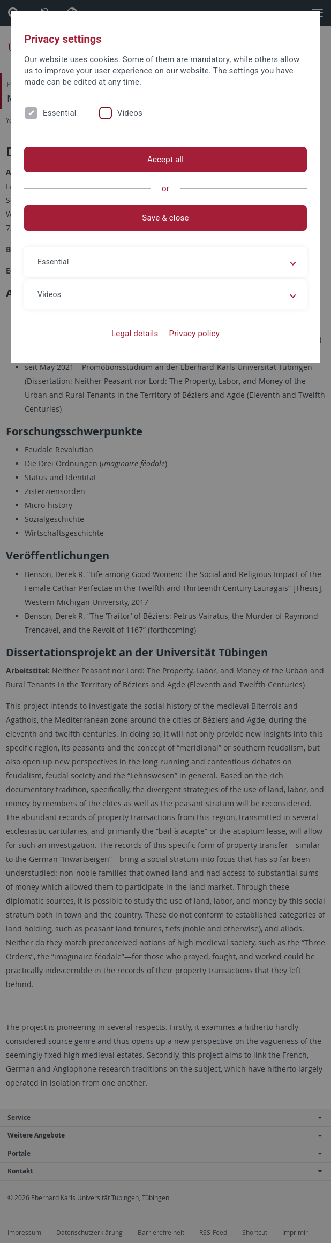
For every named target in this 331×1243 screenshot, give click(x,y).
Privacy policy (194, 333)
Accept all (165, 159)
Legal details (134, 333)
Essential (60, 113)
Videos (129, 113)
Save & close (165, 218)
